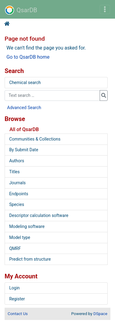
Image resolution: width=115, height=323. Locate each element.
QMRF (15, 248)
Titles (14, 171)
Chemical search (25, 82)
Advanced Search (24, 107)
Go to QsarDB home (27, 57)
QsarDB (21, 10)
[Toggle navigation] (105, 9)
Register (17, 298)
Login (14, 287)
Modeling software (26, 226)
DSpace (100, 313)
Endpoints (18, 193)
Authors (16, 160)
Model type (19, 237)
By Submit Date (23, 149)
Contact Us (18, 313)
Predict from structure (30, 259)
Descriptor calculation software (38, 215)
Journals (17, 182)
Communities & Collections (34, 139)
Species (16, 204)
